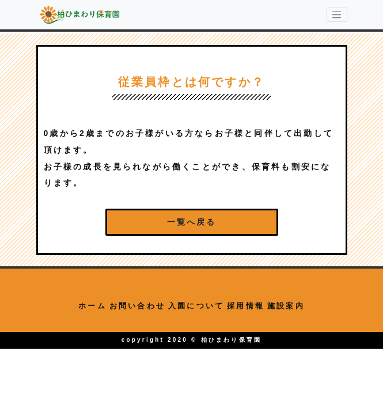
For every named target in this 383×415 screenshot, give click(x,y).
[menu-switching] (337, 14)
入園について (196, 305)
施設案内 (286, 305)
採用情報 (245, 305)
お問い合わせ (137, 305)
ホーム (92, 305)
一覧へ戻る (192, 222)
